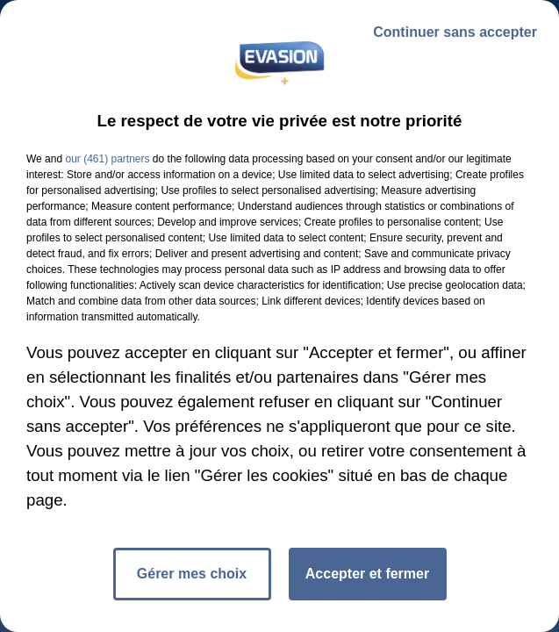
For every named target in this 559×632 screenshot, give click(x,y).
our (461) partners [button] (107, 159)
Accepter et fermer (367, 573)
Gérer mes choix (192, 573)
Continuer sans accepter (455, 32)
